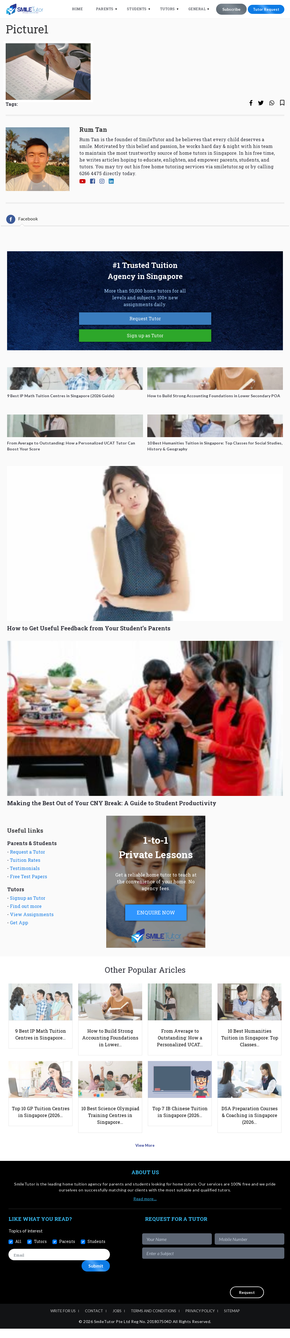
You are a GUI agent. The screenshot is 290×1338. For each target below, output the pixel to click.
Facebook (22, 237)
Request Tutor (145, 337)
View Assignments (32, 933)
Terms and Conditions (153, 1320)
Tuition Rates (25, 879)
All (18, 1250)
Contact (94, 1320)
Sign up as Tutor (145, 354)
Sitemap (232, 1320)
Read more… (145, 1208)
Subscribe (228, 9)
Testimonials (25, 887)
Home (73, 9)
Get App (19, 941)
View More (145, 1156)
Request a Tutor (27, 870)
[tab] (22, 238)
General (193, 9)
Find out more (26, 925)
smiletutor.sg (229, 185)
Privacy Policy (200, 1320)
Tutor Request (264, 9)
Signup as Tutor (27, 917)
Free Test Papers (28, 895)
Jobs (116, 1320)
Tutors (163, 9)
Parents (101, 9)
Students (133, 9)
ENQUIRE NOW (156, 931)
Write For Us (63, 1320)
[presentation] (241, 1282)
